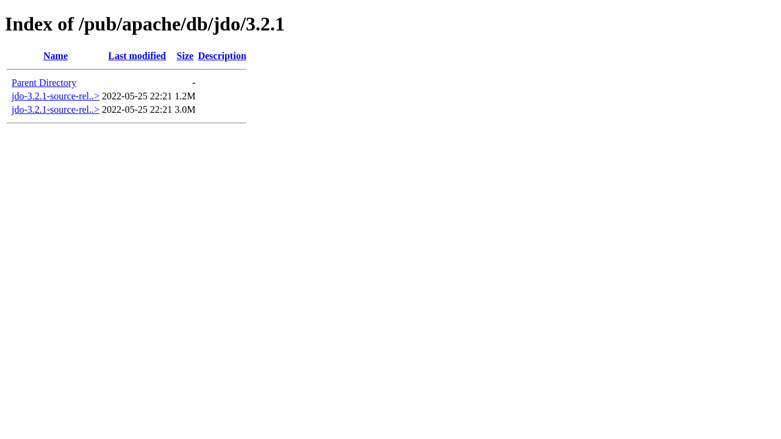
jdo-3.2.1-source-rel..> (55, 96)
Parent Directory (44, 82)
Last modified (137, 56)
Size (185, 56)
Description (222, 56)
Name (55, 56)
